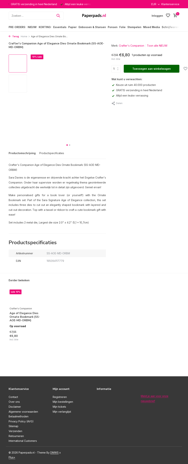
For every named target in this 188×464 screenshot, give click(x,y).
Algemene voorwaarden (23, 411)
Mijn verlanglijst (62, 411)
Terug (14, 36)
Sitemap (13, 426)
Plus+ (12, 457)
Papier (72, 27)
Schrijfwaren (170, 27)
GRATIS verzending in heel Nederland (136, 90)
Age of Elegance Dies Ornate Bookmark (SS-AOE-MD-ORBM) (25, 317)
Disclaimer (15, 406)
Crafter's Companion (131, 45)
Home (25, 36)
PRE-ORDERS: (17, 27)
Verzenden (15, 431)
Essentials (59, 27)
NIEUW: (32, 27)
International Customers (23, 440)
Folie (122, 27)
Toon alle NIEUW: (157, 45)
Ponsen (113, 27)
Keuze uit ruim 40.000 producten (133, 84)
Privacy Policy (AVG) (21, 421)
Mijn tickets (59, 406)
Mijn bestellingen (63, 401)
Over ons (14, 401)
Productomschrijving (22, 153)
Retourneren (16, 436)
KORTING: (45, 27)
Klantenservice (170, 4)
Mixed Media (151, 27)
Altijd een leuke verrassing (129, 95)
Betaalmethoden (18, 416)
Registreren (60, 397)
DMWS (54, 452)
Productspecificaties (51, 153)
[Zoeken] (36, 16)
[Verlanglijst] (168, 15)
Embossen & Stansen (92, 27)
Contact (13, 397)
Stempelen (134, 27)
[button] (67, 145)
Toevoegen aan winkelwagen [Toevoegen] (151, 68)
